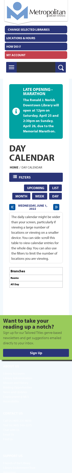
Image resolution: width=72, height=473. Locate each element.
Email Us (8, 434)
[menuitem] (36, 38)
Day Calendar (32, 167)
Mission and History (15, 383)
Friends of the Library (17, 463)
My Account (16, 55)
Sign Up (36, 353)
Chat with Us (11, 430)
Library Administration (17, 378)
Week (39, 196)
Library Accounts (14, 373)
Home (14, 167)
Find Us (8, 439)
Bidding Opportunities (17, 387)
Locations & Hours (20, 38)
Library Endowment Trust (19, 468)
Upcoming (35, 188)
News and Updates (15, 392)
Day (55, 196)
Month (21, 196)
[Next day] (56, 207)
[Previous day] (12, 207)
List (55, 188)
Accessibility (11, 401)
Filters (25, 177)
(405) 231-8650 (21, 420)
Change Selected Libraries (29, 29)
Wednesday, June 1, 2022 (32, 207)
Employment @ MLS (16, 397)
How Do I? (13, 46)
